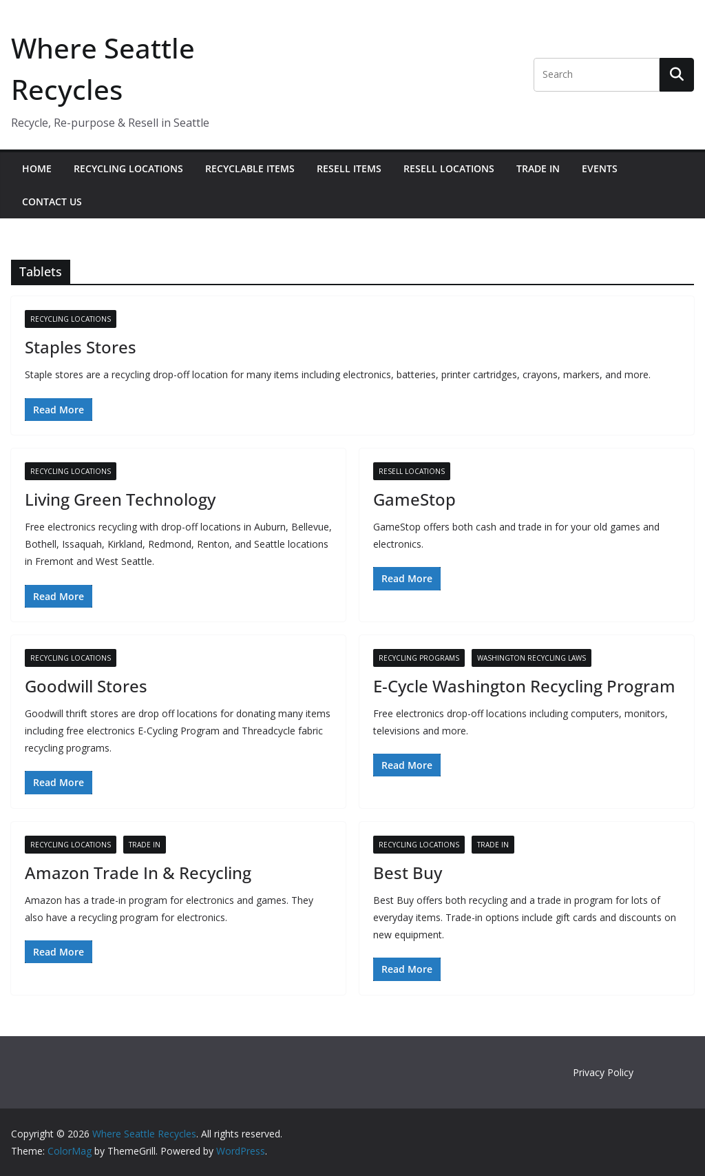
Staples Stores (80, 347)
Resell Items (349, 168)
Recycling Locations (128, 168)
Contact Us (52, 201)
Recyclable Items (250, 168)
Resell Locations (448, 168)
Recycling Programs (419, 658)
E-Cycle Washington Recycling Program (524, 685)
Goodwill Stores (86, 685)
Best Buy (407, 872)
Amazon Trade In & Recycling (138, 872)
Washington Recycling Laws (531, 658)
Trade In (538, 168)
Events (600, 168)
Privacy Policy (603, 1072)
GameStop (414, 499)
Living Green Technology (120, 499)
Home (37, 168)
